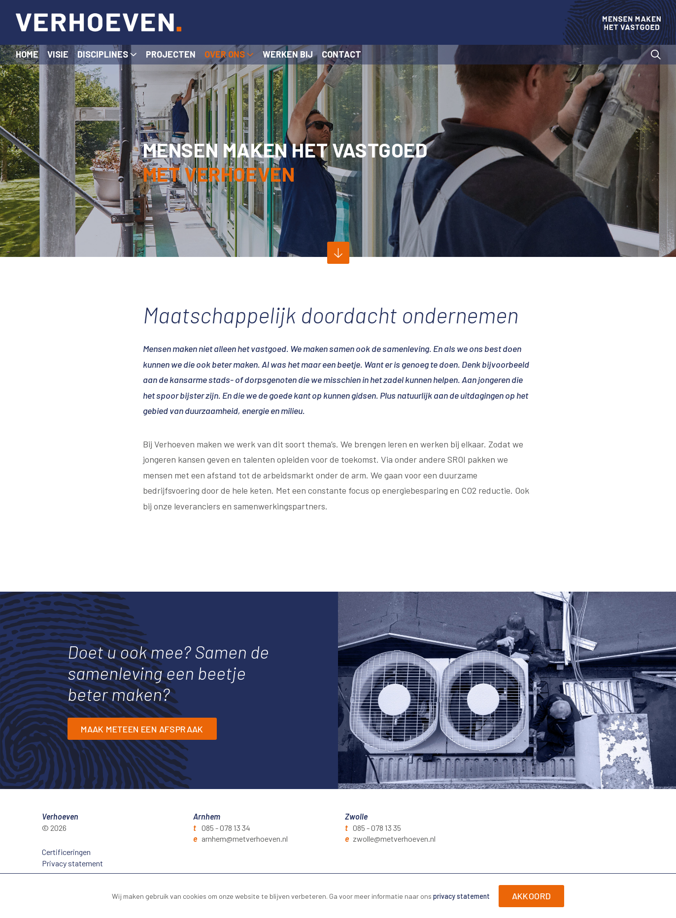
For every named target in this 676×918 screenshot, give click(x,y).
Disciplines (102, 54)
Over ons (224, 54)
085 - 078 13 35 (377, 827)
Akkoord (531, 895)
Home (27, 54)
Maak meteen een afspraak (142, 729)
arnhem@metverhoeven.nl (245, 838)
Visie (57, 54)
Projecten (171, 54)
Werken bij (288, 54)
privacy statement (461, 896)
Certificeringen (66, 851)
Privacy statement (72, 863)
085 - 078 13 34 (226, 827)
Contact (341, 54)
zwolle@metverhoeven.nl (394, 838)
